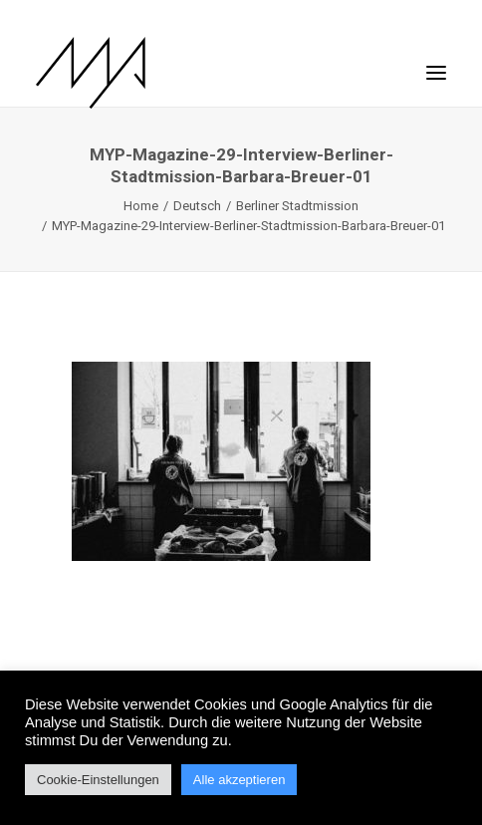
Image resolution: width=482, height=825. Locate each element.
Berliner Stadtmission (297, 205)
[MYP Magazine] (90, 73)
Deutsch (197, 205)
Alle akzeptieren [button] (239, 779)
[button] (436, 63)
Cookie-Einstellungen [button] (98, 779)
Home (140, 205)
